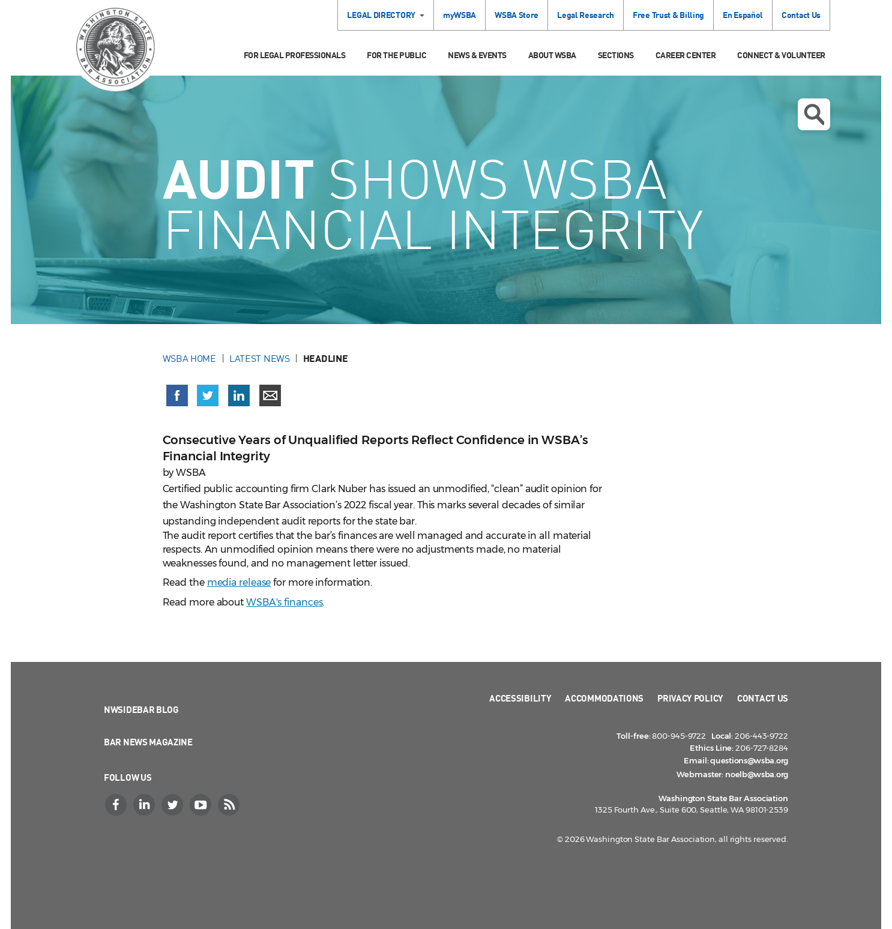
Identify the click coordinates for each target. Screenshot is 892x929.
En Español (743, 15)
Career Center (685, 55)
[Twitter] (173, 805)
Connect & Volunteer (781, 55)
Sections (616, 55)
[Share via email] (270, 395)
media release (239, 582)
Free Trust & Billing (668, 15)
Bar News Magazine (148, 741)
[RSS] (230, 805)
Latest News (259, 358)
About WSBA (552, 55)
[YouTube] (201, 805)
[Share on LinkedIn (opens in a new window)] (239, 395)
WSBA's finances (284, 602)
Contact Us (801, 15)
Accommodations (604, 698)
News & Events (477, 55)
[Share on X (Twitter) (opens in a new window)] (207, 395)
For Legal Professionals (295, 55)
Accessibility (520, 698)
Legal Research (585, 15)
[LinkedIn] (145, 805)
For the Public (396, 55)
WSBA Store (516, 15)
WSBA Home (189, 358)
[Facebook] (117, 805)
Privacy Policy (690, 698)
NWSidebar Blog (141, 709)
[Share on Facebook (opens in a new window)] (177, 395)
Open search (814, 114)
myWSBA (459, 15)
